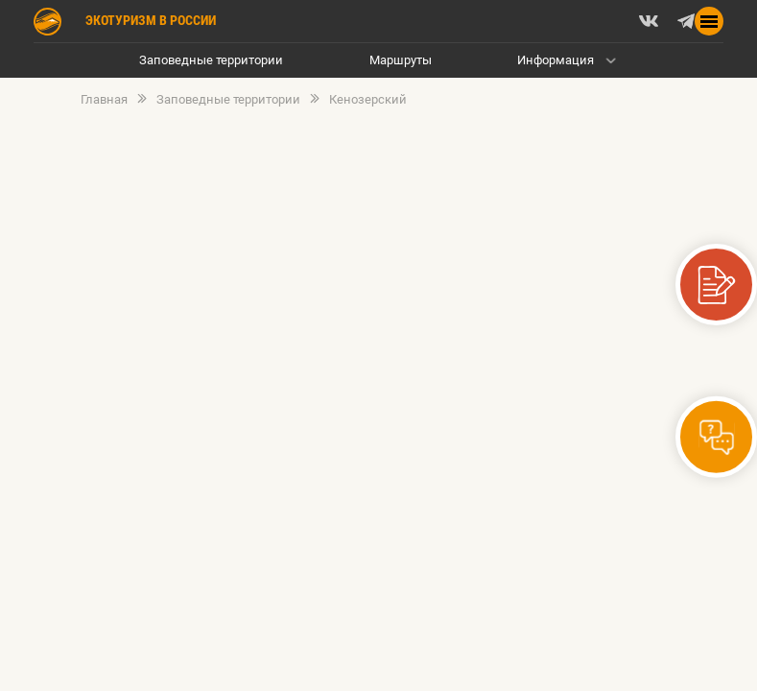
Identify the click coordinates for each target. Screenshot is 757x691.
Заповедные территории (211, 60)
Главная (104, 100)
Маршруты (400, 60)
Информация (555, 60)
